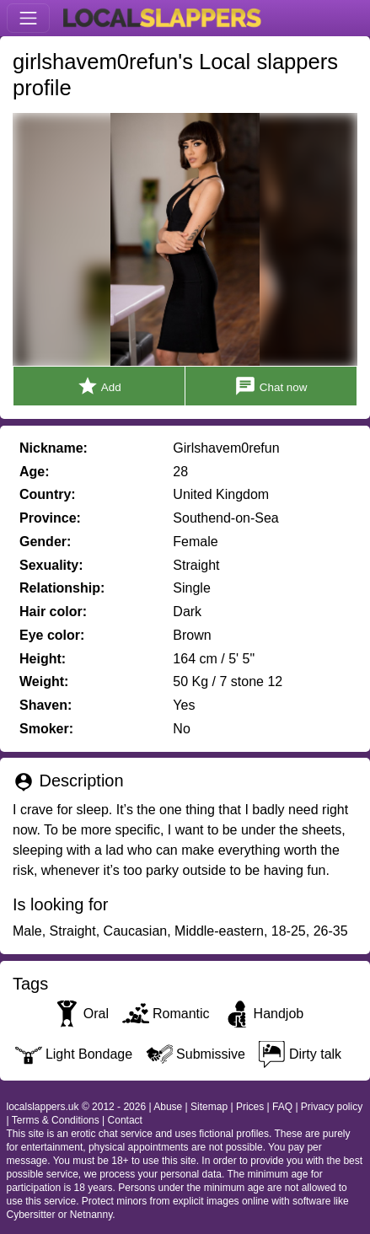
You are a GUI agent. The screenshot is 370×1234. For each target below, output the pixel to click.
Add (99, 386)
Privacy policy (331, 1107)
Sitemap (209, 1107)
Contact (125, 1120)
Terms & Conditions (55, 1120)
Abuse (167, 1107)
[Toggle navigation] (28, 18)
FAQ (282, 1107)
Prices (250, 1107)
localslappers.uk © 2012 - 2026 (77, 1107)
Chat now (270, 386)
